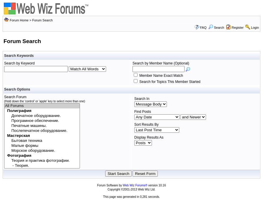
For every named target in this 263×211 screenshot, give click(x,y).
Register (238, 27)
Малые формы (42, 145)
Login (255, 27)
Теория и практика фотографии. (42, 160)
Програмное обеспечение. (42, 120)
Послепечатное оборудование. (42, 130)
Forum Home (19, 20)
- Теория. (42, 165)
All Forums (42, 105)
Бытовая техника (42, 140)
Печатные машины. (42, 125)
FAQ (203, 27)
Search (216, 27)
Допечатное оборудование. (42, 115)
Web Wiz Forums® (135, 185)
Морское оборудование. (42, 150)
